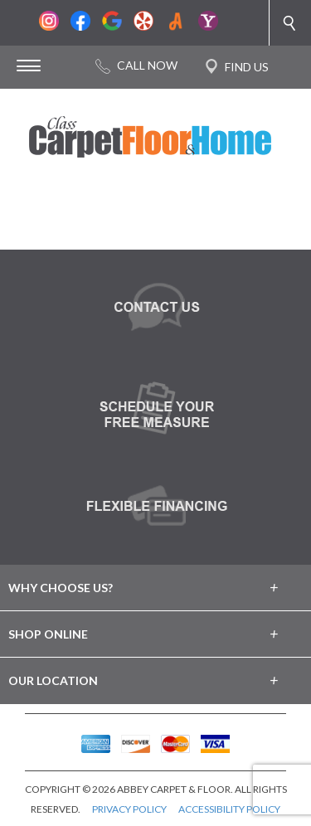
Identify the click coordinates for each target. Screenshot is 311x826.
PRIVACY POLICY (129, 809)
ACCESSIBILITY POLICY (229, 809)
